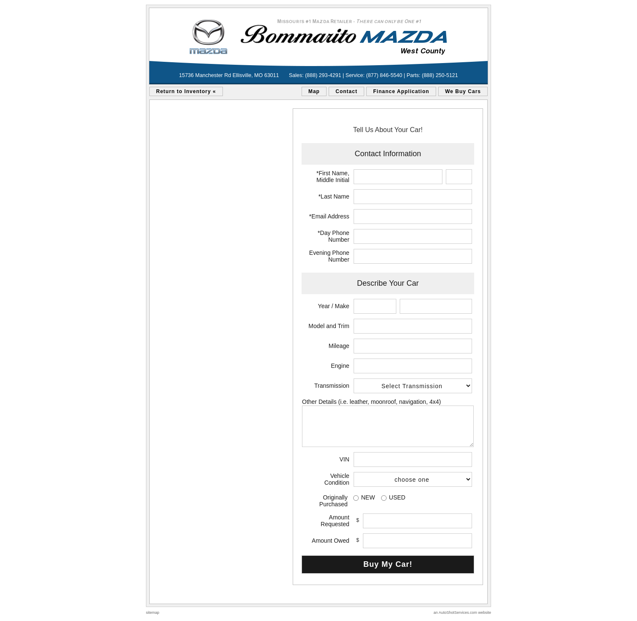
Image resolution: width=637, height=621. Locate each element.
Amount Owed (330, 540)
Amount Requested (335, 520)
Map (314, 91)
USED (397, 497)
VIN (344, 459)
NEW (368, 497)
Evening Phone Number (329, 256)
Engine (340, 365)
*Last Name (333, 196)
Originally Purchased (333, 501)
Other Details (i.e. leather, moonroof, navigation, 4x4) (371, 401)
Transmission (331, 385)
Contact (346, 91)
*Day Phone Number (333, 236)
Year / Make (333, 306)
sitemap (152, 612)
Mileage (339, 345)
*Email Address (329, 216)
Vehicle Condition (336, 479)
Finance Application (401, 91)
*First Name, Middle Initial (332, 176)
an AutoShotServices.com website (462, 612)
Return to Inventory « (186, 91)
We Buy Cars (463, 91)
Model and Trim (328, 326)
